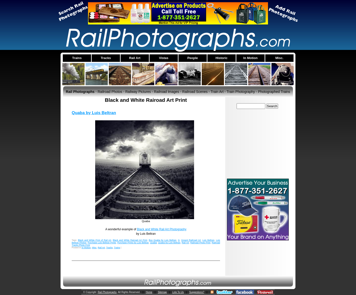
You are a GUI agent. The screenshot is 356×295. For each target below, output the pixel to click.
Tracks (109, 247)
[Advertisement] (258, 143)
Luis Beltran (208, 240)
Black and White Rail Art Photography (161, 229)
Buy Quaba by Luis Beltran (163, 240)
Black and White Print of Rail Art (94, 240)
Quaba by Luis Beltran (94, 112)
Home (149, 292)
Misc (94, 247)
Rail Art (185, 242)
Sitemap (162, 292)
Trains (117, 247)
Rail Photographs (107, 292)
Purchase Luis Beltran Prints (102, 242)
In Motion (86, 247)
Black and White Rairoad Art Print (130, 240)
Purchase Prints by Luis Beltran (133, 242)
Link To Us (178, 292)
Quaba (153, 242)
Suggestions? (196, 292)
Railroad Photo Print (200, 242)
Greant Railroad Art (191, 240)
